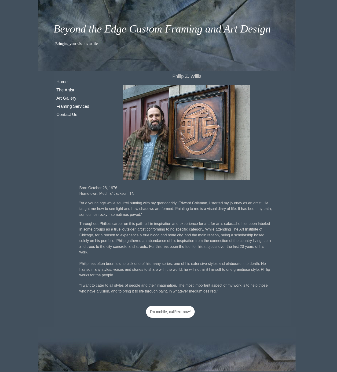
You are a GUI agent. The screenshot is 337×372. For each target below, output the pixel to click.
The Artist (65, 90)
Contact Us (66, 114)
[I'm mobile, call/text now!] (170, 312)
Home (62, 81)
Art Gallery (66, 98)
